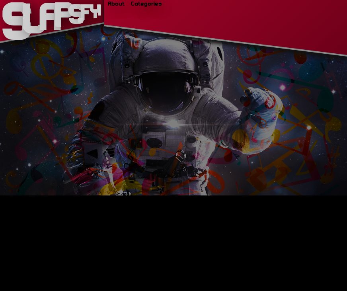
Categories (143, 3)
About (116, 3)
